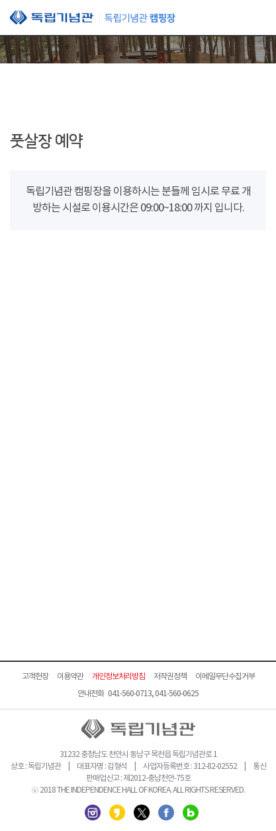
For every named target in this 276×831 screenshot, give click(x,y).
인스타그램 (93, 812)
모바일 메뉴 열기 (256, 18)
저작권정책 (170, 676)
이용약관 (70, 676)
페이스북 (166, 812)
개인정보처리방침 (118, 676)
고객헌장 (35, 676)
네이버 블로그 (191, 812)
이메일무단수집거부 (225, 676)
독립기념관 (92, 17)
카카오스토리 (117, 812)
